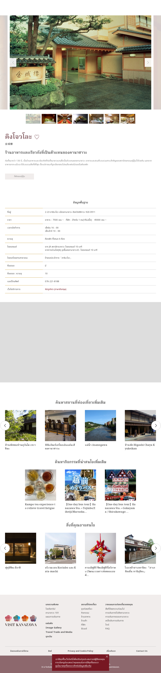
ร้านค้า (84, 620)
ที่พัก (83, 624)
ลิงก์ (50, 651)
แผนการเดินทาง (53, 616)
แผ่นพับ (49, 623)
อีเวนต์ (84, 628)
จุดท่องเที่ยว (86, 609)
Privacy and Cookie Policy (80, 651)
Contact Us (141, 651)
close (107, 656)
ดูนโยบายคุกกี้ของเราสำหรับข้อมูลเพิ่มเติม (73, 666)
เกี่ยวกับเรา (111, 651)
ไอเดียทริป (50, 609)
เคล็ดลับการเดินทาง (114, 620)
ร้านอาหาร (85, 616)
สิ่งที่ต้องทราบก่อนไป (115, 609)
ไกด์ (107, 624)
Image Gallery (54, 627)
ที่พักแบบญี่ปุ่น (19, 176)
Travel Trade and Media (59, 632)
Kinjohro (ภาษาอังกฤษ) (55, 289)
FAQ (107, 628)
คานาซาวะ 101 (52, 612)
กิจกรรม (85, 612)
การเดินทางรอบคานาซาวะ (117, 616)
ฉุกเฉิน (49, 636)
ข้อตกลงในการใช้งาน (19, 651)
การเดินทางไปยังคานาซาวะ (117, 612)
